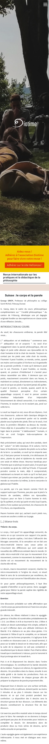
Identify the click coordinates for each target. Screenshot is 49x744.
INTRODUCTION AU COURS (15, 326)
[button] (45, 4)
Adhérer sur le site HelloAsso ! (24, 265)
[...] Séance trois (9, 521)
